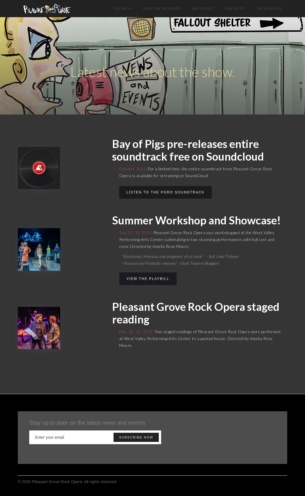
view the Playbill (147, 279)
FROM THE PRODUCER (162, 8)
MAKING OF (235, 8)
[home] (47, 7)
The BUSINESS (268, 8)
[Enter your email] (95, 437)
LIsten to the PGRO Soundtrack (165, 192)
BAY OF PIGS (202, 8)
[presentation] (252, 437)
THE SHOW (122, 8)
